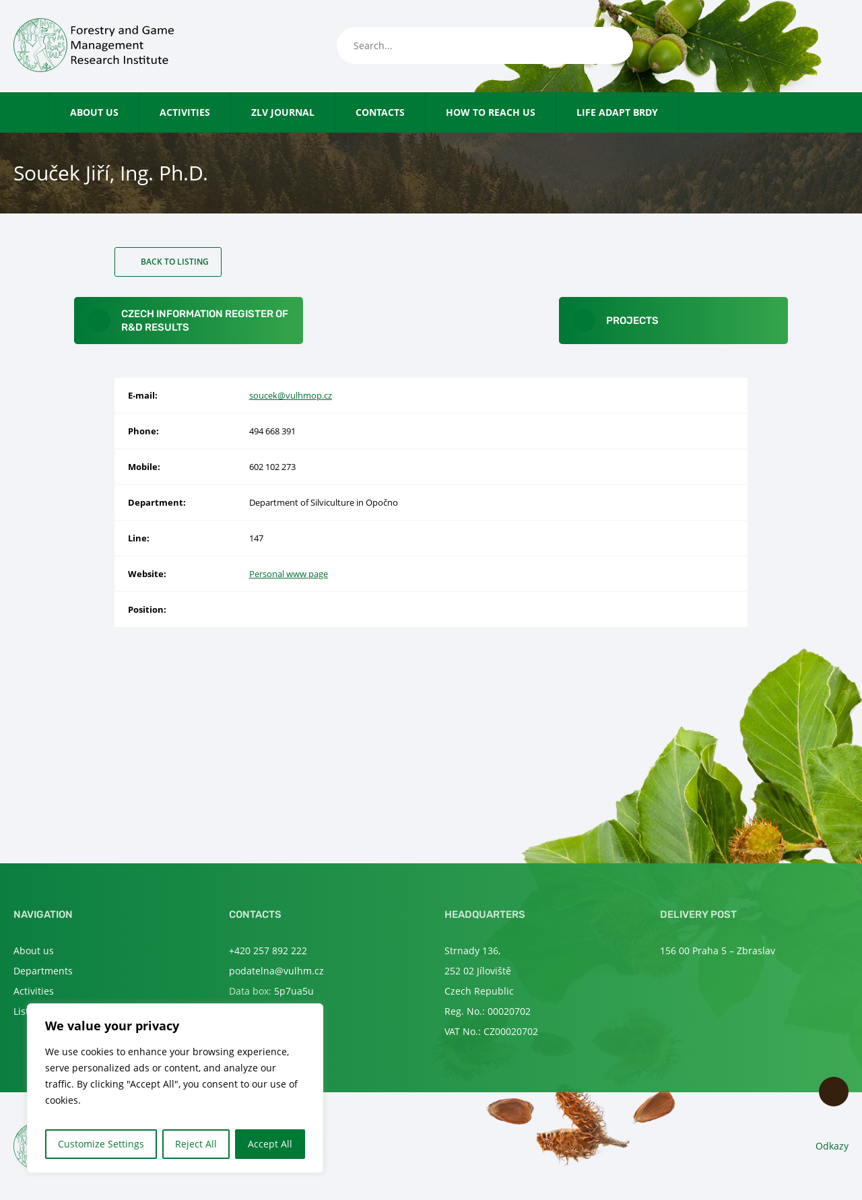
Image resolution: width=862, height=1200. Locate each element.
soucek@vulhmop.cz (290, 395)
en (841, 46)
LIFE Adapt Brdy (617, 112)
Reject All (196, 1143)
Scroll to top (834, 1091)
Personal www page (288, 574)
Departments (43, 970)
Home (43, 112)
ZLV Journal (282, 112)
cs (818, 46)
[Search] (609, 46)
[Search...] (485, 45)
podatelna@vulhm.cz (276, 970)
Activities (185, 112)
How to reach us (490, 112)
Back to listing (175, 261)
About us (94, 112)
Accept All (270, 1143)
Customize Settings (101, 1143)
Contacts (380, 112)
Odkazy (832, 1145)
